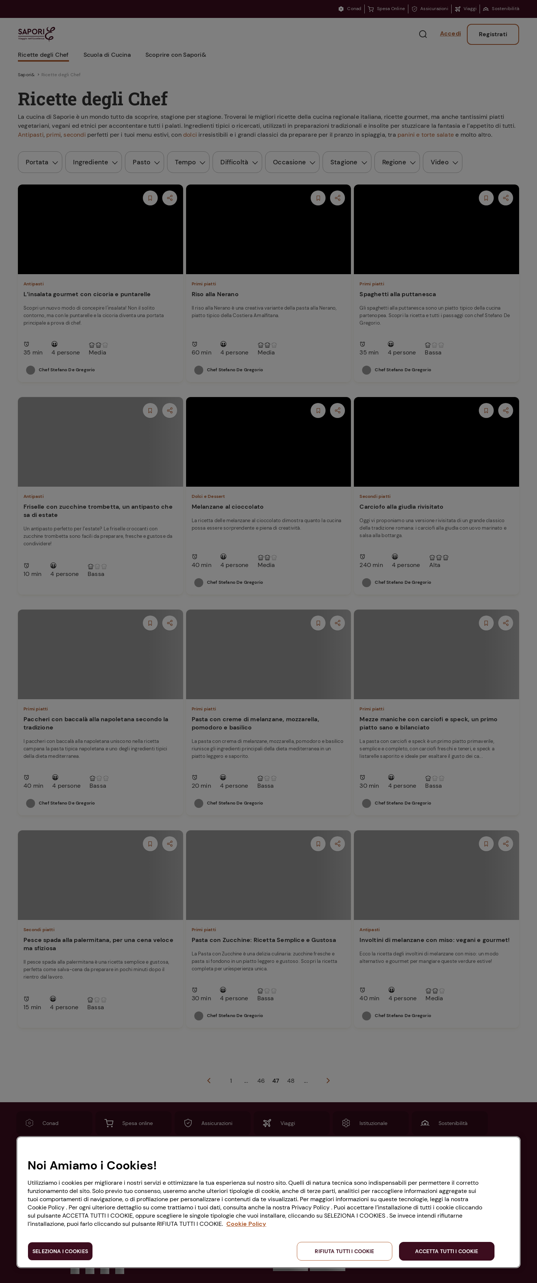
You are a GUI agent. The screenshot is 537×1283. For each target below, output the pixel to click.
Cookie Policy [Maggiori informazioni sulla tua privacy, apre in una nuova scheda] (246, 1224)
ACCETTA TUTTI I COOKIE (446, 1251)
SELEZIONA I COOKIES (60, 1251)
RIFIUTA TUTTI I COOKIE (344, 1251)
